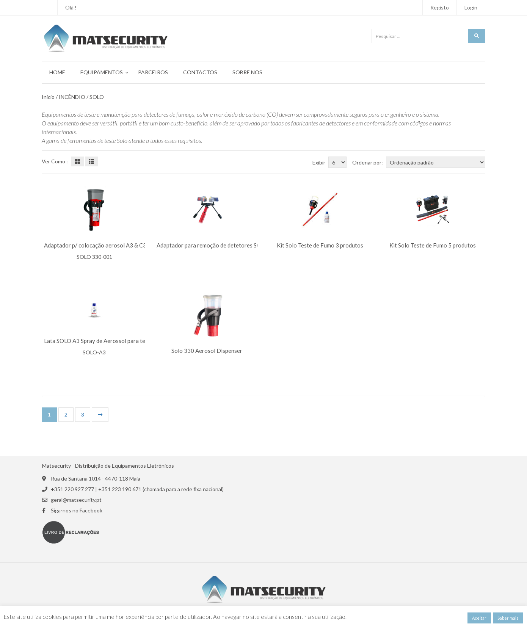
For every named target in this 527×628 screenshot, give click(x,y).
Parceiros (153, 72)
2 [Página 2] (65, 414)
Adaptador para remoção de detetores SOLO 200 (218, 245)
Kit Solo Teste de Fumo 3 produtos (320, 245)
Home (57, 72)
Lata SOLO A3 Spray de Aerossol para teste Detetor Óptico (119, 341)
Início (48, 97)
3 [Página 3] (82, 414)
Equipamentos (101, 72)
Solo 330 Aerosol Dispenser (206, 351)
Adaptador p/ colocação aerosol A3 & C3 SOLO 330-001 (115, 245)
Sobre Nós (247, 72)
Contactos (200, 72)
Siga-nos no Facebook (76, 510)
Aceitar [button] (479, 617)
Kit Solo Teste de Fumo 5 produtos (432, 245)
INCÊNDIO (72, 97)
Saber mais (508, 617)
